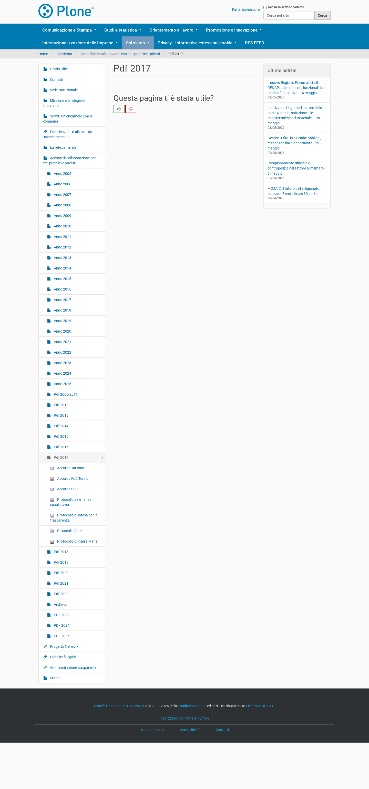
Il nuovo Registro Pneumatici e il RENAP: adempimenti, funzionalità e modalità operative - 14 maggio (296, 88)
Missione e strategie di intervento (64, 103)
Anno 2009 (62, 216)
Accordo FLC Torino (69, 478)
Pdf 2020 (60, 573)
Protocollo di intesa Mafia (74, 541)
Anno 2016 (62, 289)
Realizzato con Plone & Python (184, 718)
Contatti (56, 79)
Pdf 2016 (60, 447)
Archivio (60, 604)
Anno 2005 (62, 174)
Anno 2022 (62, 352)
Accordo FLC (64, 489)
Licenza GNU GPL (260, 706)
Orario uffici (58, 69)
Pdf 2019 (60, 562)
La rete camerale (62, 147)
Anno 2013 (62, 258)
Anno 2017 (62, 300)
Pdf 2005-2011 (65, 394)
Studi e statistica (120, 30)
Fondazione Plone (192, 706)
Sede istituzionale (63, 90)
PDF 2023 (61, 615)
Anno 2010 (62, 226)
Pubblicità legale (62, 657)
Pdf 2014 (60, 426)
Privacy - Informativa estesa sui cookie (195, 42)
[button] (96, 30)
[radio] (119, 109)
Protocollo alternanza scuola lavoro (70, 502)
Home (43, 54)
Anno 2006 (62, 184)
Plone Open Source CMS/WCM (119, 706)
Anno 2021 (62, 342)
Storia (54, 678)
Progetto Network (63, 646)
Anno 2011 (62, 237)
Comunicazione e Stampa (67, 30)
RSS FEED (254, 42)
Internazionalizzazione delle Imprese (77, 42)
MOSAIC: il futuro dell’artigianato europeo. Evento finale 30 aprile (293, 191)
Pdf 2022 (60, 594)
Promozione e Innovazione (232, 30)
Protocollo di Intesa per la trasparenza (73, 517)
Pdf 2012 (60, 405)
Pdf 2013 (60, 415)
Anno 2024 (62, 373)
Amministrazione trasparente (72, 667)
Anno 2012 (62, 247)
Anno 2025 (62, 384)
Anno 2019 (62, 321)
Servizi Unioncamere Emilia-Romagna (68, 118)
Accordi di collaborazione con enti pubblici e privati (120, 54)
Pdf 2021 (60, 583)
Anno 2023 (62, 363)
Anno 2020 (62, 331)
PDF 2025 (61, 636)
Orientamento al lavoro (171, 30)
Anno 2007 (62, 195)
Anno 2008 (62, 205)
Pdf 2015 (60, 436)
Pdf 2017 (60, 457)
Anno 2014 (62, 268)
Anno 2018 (62, 310)
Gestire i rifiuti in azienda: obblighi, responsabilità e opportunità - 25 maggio (294, 143)
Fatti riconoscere (246, 9)
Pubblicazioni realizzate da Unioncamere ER (67, 134)
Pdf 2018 (60, 552)
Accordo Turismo (67, 468)
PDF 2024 (61, 625)
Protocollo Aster (66, 531)
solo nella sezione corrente (286, 7)
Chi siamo (135, 42)
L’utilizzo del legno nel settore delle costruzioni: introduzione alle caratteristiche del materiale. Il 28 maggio (295, 115)
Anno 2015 (62, 279)
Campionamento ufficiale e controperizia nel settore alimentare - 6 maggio (296, 168)
